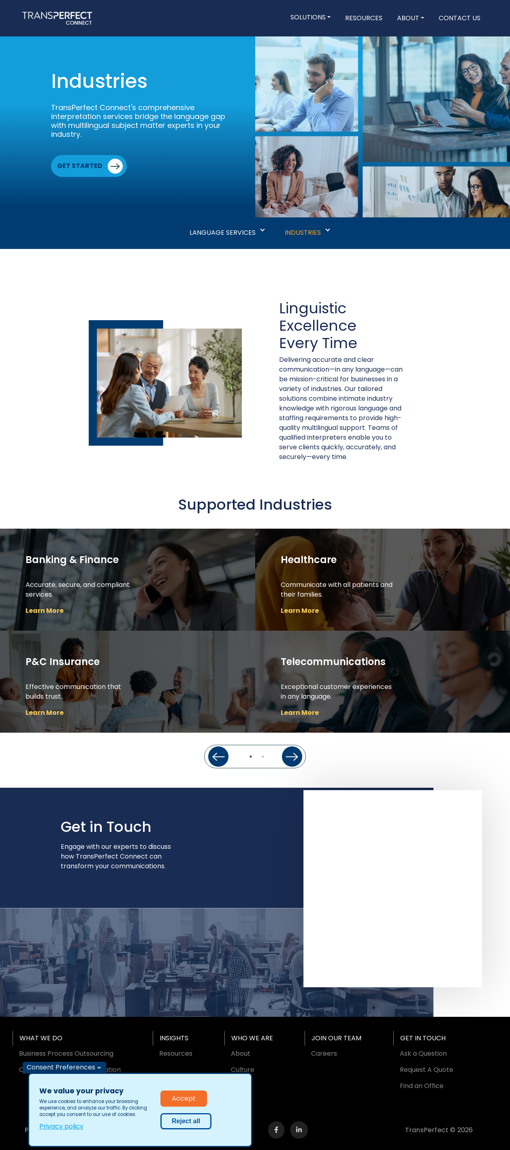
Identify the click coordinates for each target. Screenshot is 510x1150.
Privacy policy (61, 1126)
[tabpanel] (127, 631)
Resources (363, 18)
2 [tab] (263, 756)
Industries (303, 232)
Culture (242, 1069)
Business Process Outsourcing (66, 1053)
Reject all (186, 1121)
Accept (184, 1098)
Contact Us (459, 18)
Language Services (223, 232)
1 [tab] (251, 756)
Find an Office (422, 1085)
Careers (324, 1053)
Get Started (79, 165)
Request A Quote (426, 1069)
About (408, 18)
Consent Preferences (61, 1067)
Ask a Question (423, 1053)
